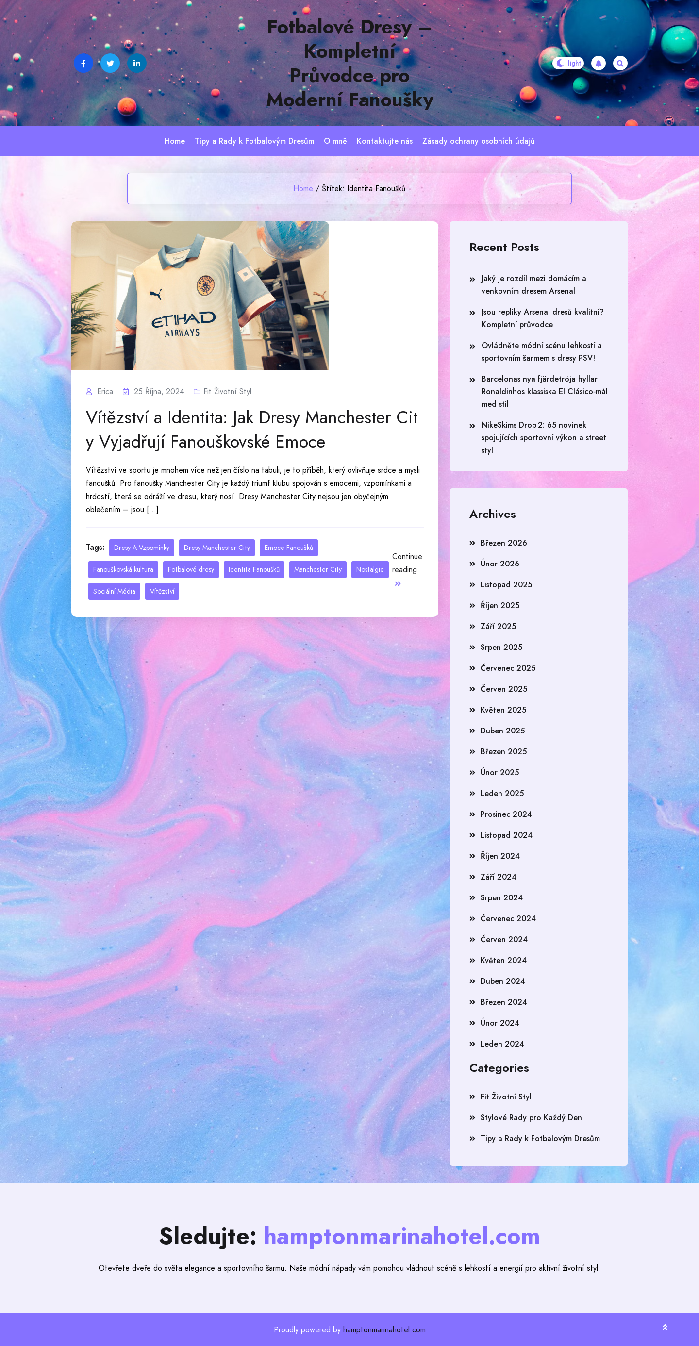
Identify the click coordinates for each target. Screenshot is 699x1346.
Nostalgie (370, 569)
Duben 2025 (503, 730)
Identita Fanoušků (254, 569)
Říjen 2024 (500, 856)
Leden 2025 (502, 793)
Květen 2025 (503, 709)
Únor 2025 (500, 772)
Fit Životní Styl (227, 391)
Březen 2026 (504, 542)
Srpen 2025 (501, 647)
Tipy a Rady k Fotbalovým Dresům (254, 141)
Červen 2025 (504, 689)
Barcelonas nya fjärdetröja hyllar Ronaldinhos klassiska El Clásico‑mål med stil (545, 391)
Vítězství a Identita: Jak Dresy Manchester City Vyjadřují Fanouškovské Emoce (252, 429)
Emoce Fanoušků (289, 547)
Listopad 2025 (506, 584)
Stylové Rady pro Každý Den (531, 1117)
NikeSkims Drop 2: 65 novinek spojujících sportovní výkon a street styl (544, 437)
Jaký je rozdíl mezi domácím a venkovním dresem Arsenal (534, 285)
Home (175, 141)
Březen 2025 (504, 751)
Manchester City (318, 569)
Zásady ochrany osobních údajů (478, 141)
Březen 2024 (504, 1002)
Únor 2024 (500, 1023)
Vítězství (162, 591)
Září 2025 (498, 626)
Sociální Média (114, 591)
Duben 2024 (503, 981)
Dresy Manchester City (217, 547)
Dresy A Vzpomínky (141, 547)
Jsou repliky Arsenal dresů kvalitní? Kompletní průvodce (543, 318)
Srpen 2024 (502, 897)
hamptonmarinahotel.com (384, 1329)
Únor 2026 (500, 563)
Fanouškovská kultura (123, 569)
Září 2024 (498, 876)
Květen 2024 (504, 960)
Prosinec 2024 (506, 814)
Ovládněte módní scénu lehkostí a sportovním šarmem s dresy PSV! (542, 352)
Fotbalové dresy (191, 569)
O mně (335, 141)
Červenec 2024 (508, 918)
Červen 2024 (504, 939)
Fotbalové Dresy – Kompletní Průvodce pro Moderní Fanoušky (349, 63)
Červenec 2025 (508, 668)
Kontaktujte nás (385, 141)
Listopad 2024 (507, 835)
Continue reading (407, 569)
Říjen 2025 (500, 605)
